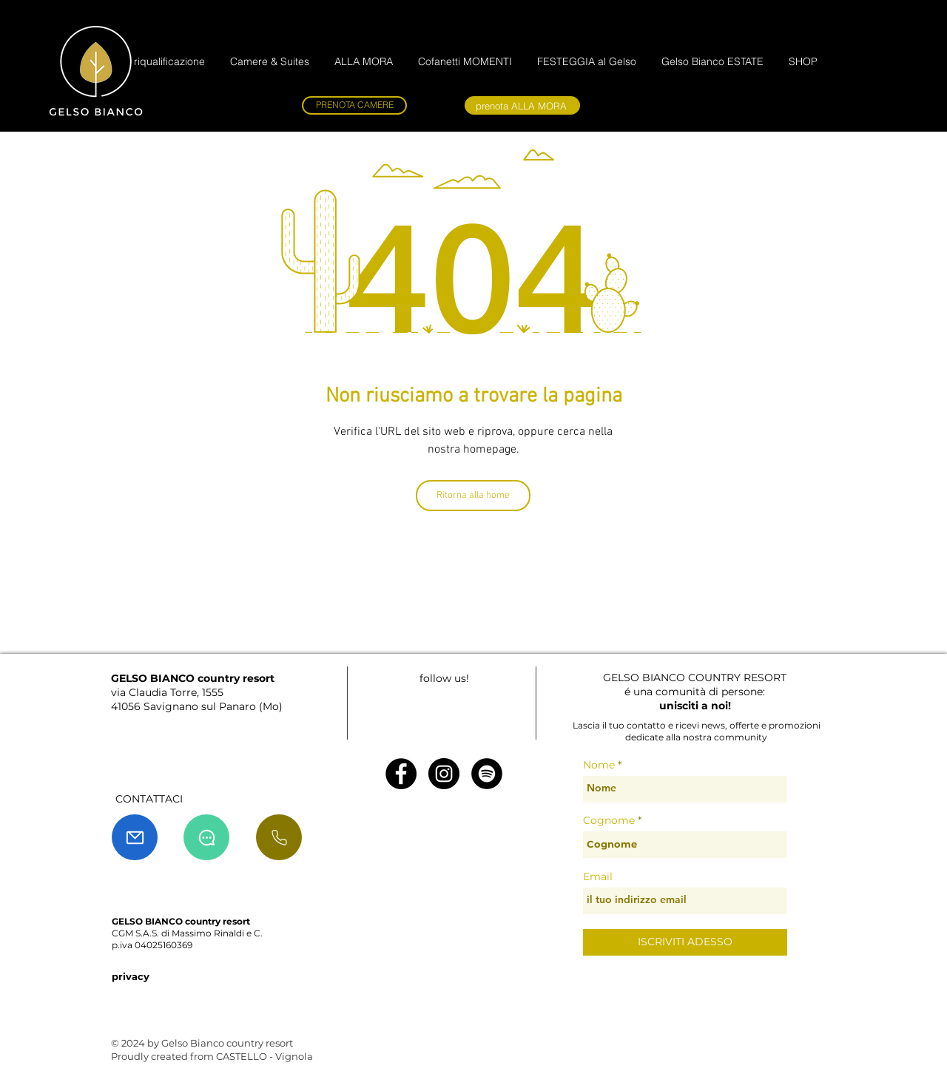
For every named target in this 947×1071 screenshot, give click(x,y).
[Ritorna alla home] (473, 495)
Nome (599, 765)
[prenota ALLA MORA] (522, 105)
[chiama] (279, 837)
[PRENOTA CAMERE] (354, 105)
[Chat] (206, 837)
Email (598, 876)
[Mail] (135, 837)
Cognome (609, 820)
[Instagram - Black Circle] (443, 773)
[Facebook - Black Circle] (401, 773)
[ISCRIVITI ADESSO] (685, 942)
